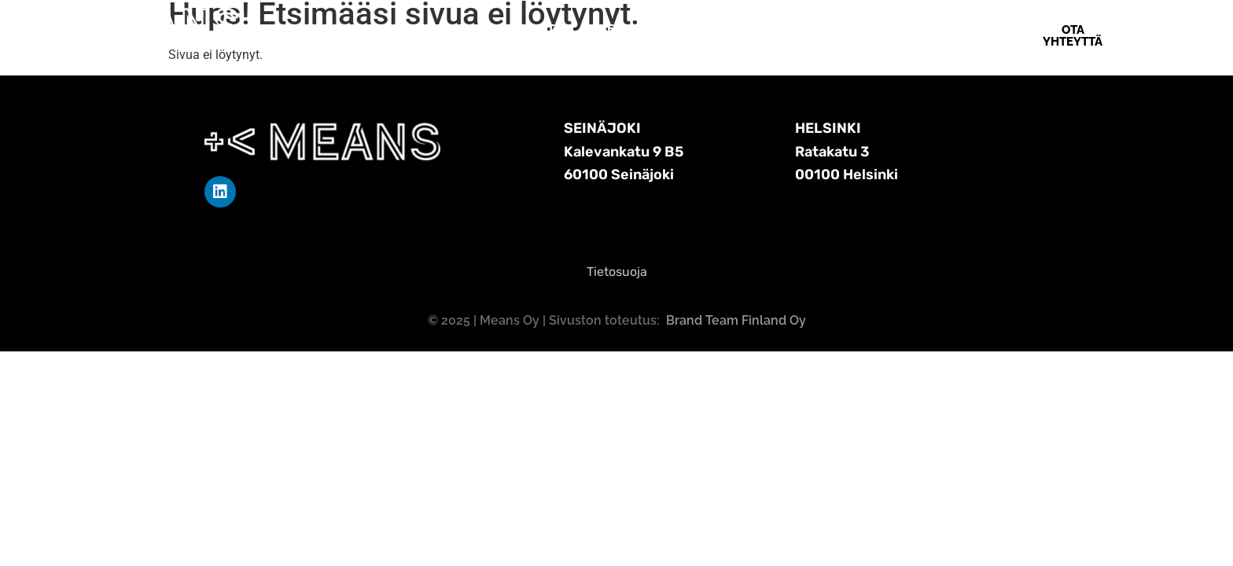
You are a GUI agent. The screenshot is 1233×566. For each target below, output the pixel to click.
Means (706, 29)
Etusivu (432, 29)
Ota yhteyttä (793, 29)
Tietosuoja (617, 271)
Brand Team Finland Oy (736, 320)
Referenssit (624, 29)
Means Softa (520, 29)
